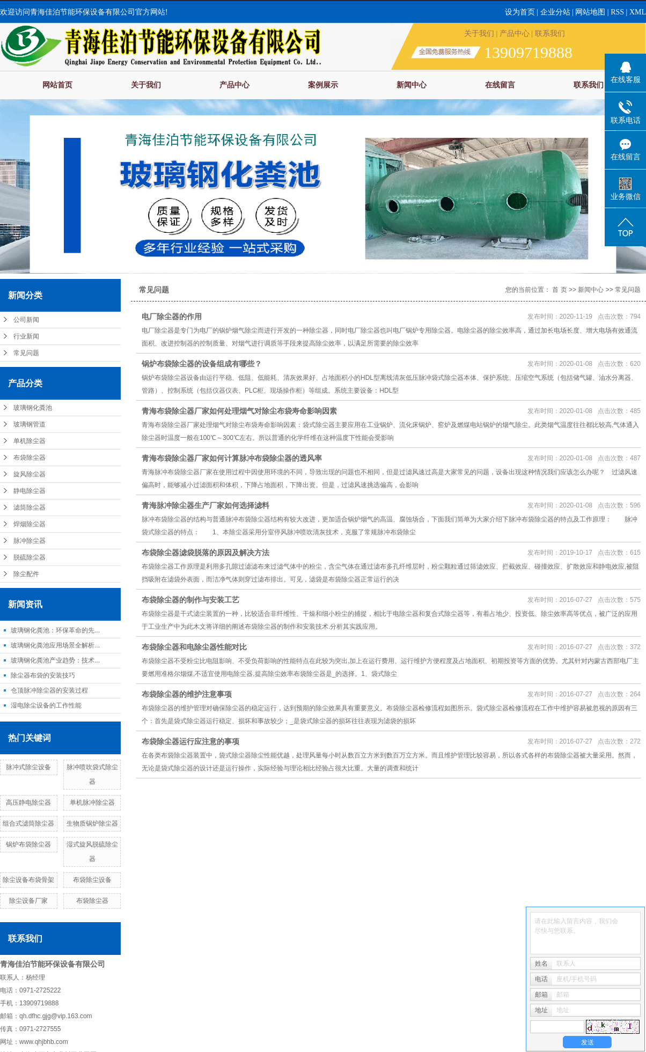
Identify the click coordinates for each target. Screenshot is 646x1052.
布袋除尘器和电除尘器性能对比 (194, 647)
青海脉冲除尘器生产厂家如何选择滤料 (205, 505)
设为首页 (520, 12)
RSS (617, 12)
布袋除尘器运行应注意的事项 (190, 741)
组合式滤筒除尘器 (28, 823)
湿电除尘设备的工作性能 (46, 705)
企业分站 (555, 12)
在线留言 (500, 85)
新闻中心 (412, 85)
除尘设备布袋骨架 (28, 880)
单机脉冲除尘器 (92, 802)
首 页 (559, 289)
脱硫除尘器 (29, 557)
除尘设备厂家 (28, 900)
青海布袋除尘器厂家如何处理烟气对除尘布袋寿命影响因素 (239, 411)
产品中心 (515, 34)
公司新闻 (26, 319)
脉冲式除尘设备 (28, 767)
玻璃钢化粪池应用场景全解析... (55, 645)
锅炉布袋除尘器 (28, 844)
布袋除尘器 (29, 457)
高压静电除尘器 (28, 802)
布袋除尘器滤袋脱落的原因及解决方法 (205, 552)
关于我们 (479, 34)
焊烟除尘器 (29, 524)
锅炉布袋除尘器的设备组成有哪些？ (202, 363)
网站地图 (591, 12)
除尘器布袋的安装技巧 (43, 675)
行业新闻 (26, 336)
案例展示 (323, 85)
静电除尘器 (29, 491)
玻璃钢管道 (29, 424)
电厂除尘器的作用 (172, 316)
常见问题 (26, 353)
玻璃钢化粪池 (32, 407)
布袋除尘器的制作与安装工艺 (190, 599)
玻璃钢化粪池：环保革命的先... (55, 630)
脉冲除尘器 (29, 541)
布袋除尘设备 (92, 880)
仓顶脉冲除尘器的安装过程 (49, 690)
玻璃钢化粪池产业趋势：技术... (55, 660)
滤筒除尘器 (29, 507)
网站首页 (57, 85)
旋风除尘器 (29, 474)
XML (637, 12)
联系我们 (550, 34)
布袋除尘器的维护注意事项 (187, 694)
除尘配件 (26, 574)
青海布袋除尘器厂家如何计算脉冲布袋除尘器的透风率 (232, 458)
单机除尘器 (29, 441)
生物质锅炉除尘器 (92, 823)
